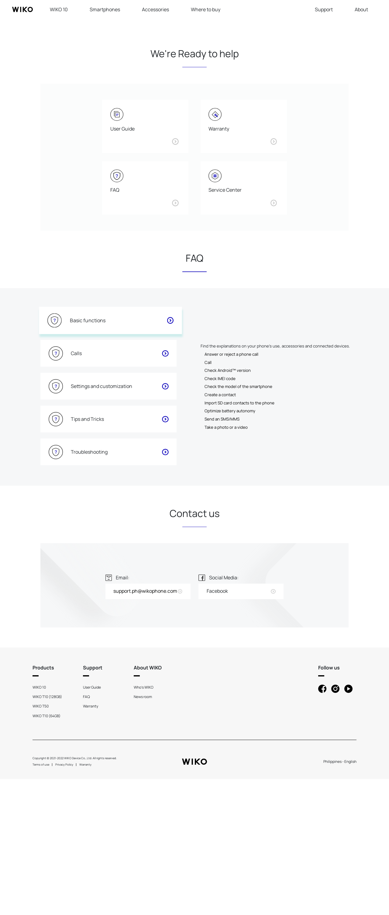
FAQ (86, 832)
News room (143, 832)
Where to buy (205, 9)
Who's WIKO (143, 823)
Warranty (90, 842)
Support (324, 9)
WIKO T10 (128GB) (47, 832)
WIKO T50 (41, 842)
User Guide (92, 823)
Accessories (155, 9)
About (361, 9)
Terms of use (41, 901)
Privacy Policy (64, 901)
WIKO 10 (59, 9)
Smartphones (105, 9)
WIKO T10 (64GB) (46, 851)
